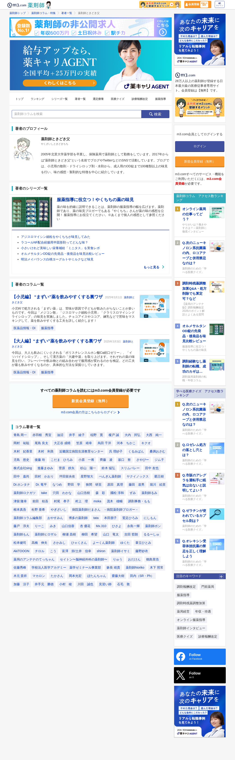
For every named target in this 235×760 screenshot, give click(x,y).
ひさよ (116, 526)
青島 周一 (20, 435)
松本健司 (20, 542)
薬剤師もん (21, 534)
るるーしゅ (151, 534)
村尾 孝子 (62, 501)
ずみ (133, 493)
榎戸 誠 (114, 435)
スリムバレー (130, 468)
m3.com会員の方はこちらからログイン (90, 412)
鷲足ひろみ (130, 518)
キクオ (146, 443)
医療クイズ (117, 99)
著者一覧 (66, 13)
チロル (39, 551)
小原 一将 (86, 460)
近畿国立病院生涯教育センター (81, 451)
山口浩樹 (83, 493)
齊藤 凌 (106, 460)
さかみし (59, 542)
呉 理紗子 (116, 451)
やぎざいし (58, 509)
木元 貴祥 (20, 576)
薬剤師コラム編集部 (28, 518)
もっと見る (154, 267)
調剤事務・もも (139, 501)
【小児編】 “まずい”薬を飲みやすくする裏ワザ (58, 296)
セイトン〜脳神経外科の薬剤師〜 (83, 559)
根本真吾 (20, 509)
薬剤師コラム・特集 (43, 13)
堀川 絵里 (158, 484)
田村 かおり (44, 476)
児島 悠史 (21, 460)
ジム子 (159, 460)
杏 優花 (85, 526)
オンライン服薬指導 (191, 620)
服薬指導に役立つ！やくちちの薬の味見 (95, 199)
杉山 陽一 (88, 468)
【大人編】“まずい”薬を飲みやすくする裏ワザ (57, 341)
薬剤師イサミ (120, 551)
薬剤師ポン (153, 526)
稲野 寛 (96, 435)
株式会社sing (23, 468)
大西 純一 (154, 435)
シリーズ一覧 (59, 99)
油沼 (60, 435)
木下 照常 (156, 567)
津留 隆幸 (20, 501)
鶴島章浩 (152, 559)
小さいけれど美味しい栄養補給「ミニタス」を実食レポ (60, 248)
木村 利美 (46, 451)
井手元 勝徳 (44, 584)
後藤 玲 (40, 460)
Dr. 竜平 (41, 484)
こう (53, 551)
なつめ (57, 484)
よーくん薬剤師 (104, 542)
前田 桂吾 (40, 501)
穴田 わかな (62, 493)
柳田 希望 (89, 534)
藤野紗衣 (141, 551)
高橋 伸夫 (39, 542)
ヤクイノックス (138, 476)
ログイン (219, 4)
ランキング (37, 99)
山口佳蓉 (68, 526)
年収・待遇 (203, 611)
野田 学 (74, 484)
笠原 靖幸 (84, 443)
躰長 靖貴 (113, 567)
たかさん (57, 576)
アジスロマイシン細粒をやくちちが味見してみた (55, 237)
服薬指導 (160, 99)
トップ (19, 99)
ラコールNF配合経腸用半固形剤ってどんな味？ (54, 242)
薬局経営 (183, 611)
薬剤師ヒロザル (46, 534)
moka (97, 501)
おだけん (134, 559)
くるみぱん (136, 451)
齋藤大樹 (118, 576)
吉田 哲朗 (131, 534)
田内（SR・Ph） (142, 576)
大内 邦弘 (132, 435)
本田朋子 (110, 518)
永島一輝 (133, 526)
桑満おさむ (157, 451)
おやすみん (55, 518)
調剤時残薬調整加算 (191, 603)
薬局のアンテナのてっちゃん (34, 559)
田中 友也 (152, 468)
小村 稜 (65, 584)
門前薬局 (207, 586)
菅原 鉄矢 (67, 468)
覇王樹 (159, 476)
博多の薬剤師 (78, 518)
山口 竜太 (111, 534)
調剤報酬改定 (186, 586)
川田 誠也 (85, 584)
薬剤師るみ (149, 493)
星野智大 (87, 476)
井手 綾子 (77, 435)
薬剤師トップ (17, 13)
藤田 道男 (136, 484)
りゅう (117, 559)
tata (95, 518)
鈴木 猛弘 (108, 468)
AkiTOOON (22, 551)
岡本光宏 (75, 576)
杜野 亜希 (38, 509)
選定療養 (98, 99)
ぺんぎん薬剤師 (110, 476)
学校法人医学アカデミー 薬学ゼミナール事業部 (66, 567)
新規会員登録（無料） (90, 401)
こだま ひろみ (62, 460)
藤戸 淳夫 (21, 526)
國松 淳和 (117, 493)
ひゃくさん (79, 542)
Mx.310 (101, 526)
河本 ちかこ (126, 443)
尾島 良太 (41, 443)
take (44, 493)
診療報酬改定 (140, 99)
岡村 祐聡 (21, 443)
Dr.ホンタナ (22, 484)
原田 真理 (115, 484)
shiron (101, 551)
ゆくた (125, 542)
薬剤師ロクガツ (25, 493)
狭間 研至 (94, 484)
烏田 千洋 (104, 443)
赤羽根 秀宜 (41, 435)
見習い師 (105, 584)
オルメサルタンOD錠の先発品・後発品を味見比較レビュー (63, 253)
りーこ (39, 526)
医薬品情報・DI (25, 328)
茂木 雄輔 (115, 501)
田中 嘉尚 (21, 476)
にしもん (150, 518)
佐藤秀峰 (20, 567)
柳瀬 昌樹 (69, 534)
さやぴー (142, 460)
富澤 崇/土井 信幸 (76, 551)
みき (53, 526)
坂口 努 (124, 460)
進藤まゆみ (45, 468)
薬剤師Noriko (135, 567)
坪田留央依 (67, 476)
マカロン (38, 576)
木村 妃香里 (23, 451)
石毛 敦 (123, 584)
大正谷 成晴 (62, 443)
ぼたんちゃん (96, 576)
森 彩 (100, 493)
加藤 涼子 (21, 584)
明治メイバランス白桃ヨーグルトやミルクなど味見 (57, 259)
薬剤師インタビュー (191, 628)
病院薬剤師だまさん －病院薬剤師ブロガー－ (105, 509)
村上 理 (81, 501)
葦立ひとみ (143, 542)
